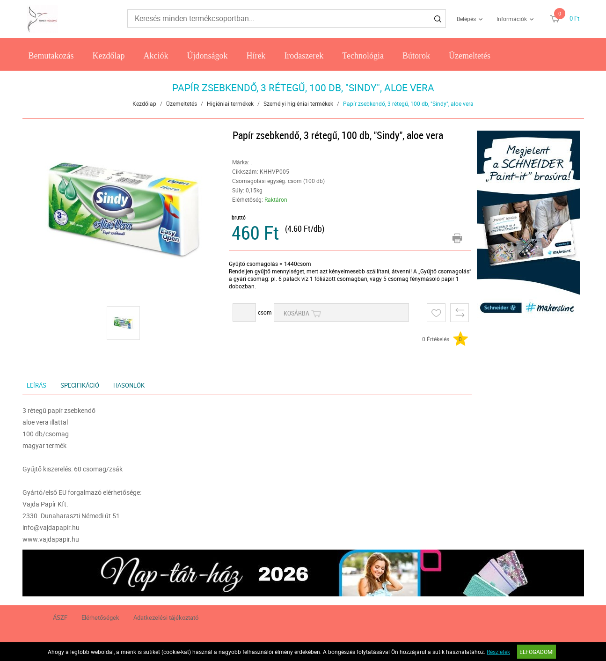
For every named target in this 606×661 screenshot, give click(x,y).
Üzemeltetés (469, 55)
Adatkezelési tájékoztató (165, 617)
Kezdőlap (108, 55)
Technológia (363, 55)
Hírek (255, 55)
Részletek (498, 651)
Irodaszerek (303, 55)
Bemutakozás (50, 55)
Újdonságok (207, 55)
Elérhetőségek (100, 617)
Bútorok (416, 55)
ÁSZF (60, 617)
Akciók (155, 55)
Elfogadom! (536, 651)
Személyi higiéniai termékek (298, 103)
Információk (511, 18)
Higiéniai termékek (230, 103)
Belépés (466, 18)
